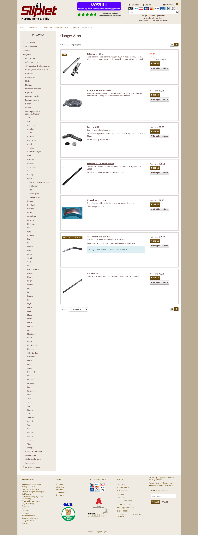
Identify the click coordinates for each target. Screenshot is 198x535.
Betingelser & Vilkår (29, 486)
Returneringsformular (30, 518)
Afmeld (165, 502)
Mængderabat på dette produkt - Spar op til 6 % (108, 250)
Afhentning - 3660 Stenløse (31, 484)
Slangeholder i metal (97, 201)
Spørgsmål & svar (28, 520)
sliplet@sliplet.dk (128, 507)
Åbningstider (26, 523)
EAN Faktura (26, 494)
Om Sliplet (26, 513)
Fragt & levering (28, 503)
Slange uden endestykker (99, 90)
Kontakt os (25, 506)
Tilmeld (155, 502)
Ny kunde (25, 511)
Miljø (23, 508)
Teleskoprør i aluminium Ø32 (100, 164)
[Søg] (177, 12)
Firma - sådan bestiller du (31, 501)
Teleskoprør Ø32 (95, 54)
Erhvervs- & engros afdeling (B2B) (34, 491)
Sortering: (64, 44)
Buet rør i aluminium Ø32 (99, 238)
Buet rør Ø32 (93, 127)
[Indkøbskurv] (171, 4)
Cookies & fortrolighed (30, 489)
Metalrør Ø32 (93, 274)
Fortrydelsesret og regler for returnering (32, 497)
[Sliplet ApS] (39, 11)
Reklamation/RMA (28, 515)
